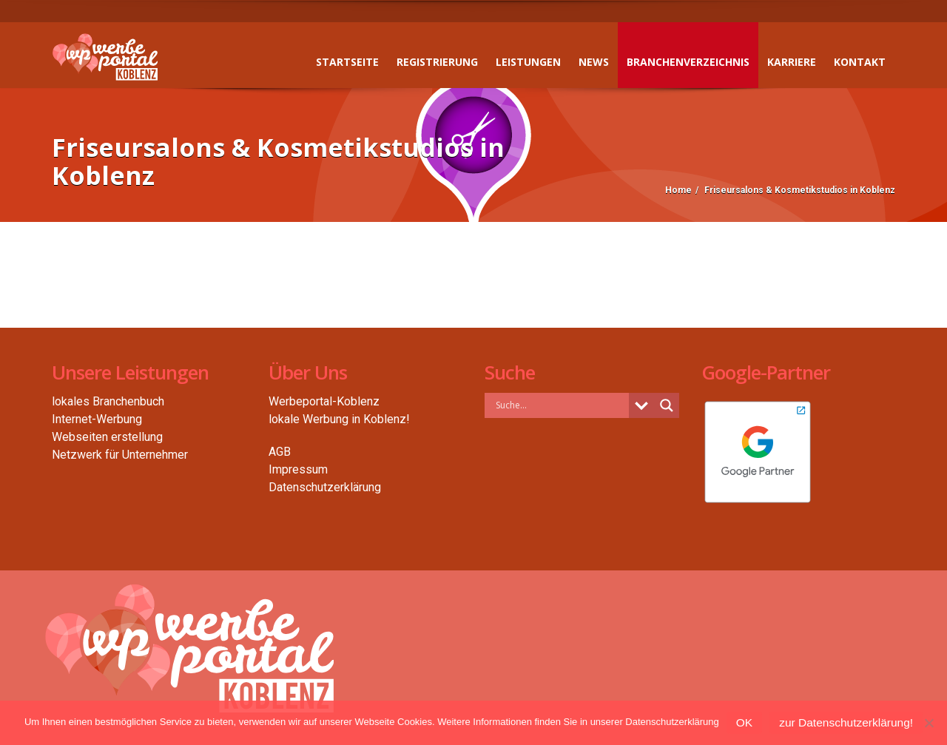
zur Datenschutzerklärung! (846, 722)
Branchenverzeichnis (688, 62)
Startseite (347, 62)
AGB (280, 452)
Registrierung (437, 62)
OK (744, 722)
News (594, 62)
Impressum (298, 469)
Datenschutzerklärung (325, 487)
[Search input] (560, 404)
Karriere (791, 62)
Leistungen (528, 62)
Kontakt (860, 62)
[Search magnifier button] (666, 405)
